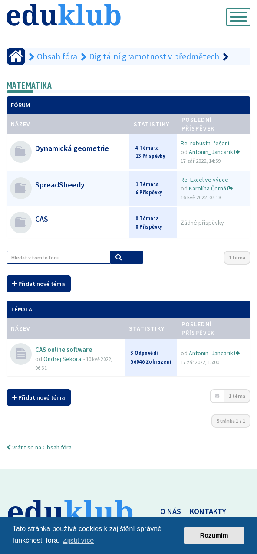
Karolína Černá (207, 188)
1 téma (237, 257)
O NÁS (170, 511)
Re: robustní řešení (205, 143)
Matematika (29, 85)
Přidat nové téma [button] (38, 284)
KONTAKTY (208, 511)
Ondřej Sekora (62, 359)
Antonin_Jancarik (211, 152)
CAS (41, 219)
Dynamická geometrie (72, 148)
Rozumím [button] (214, 535)
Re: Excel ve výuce (204, 180)
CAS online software (63, 349)
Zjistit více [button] (78, 540)
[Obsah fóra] (16, 56)
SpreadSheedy (60, 185)
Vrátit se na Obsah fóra (39, 447)
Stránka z (231, 420)
